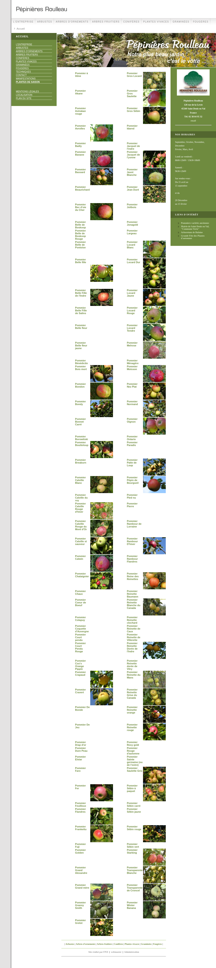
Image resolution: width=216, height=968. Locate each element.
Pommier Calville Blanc (80, 480)
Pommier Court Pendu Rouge (80, 647)
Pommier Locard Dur (133, 261)
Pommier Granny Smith (80, 905)
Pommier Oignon (132, 420)
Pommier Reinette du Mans (134, 675)
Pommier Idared (132, 127)
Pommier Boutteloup (81, 443)
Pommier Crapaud (80, 673)
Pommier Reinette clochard (132, 620)
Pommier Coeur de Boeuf (80, 602)
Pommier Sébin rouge (134, 828)
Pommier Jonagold (132, 223)
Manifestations (25, 78)
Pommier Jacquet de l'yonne (133, 155)
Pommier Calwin (80, 557)
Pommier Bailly (80, 144)
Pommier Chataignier (82, 575)
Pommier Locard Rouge (132, 310)
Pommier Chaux (80, 592)
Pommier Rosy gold (133, 743)
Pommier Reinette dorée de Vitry (132, 664)
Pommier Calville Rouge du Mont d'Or (81, 525)
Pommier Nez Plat (132, 385)
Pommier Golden (80, 851)
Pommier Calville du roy (81, 498)
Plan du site (23, 98)
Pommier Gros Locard (134, 74)
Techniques (23, 72)
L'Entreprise (23, 21)
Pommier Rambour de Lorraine (134, 524)
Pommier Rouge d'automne (133, 751)
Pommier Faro (80, 769)
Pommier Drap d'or (80, 743)
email (193, 120)
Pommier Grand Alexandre (81, 870)
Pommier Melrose (132, 344)
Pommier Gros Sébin (133, 109)
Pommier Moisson (132, 368)
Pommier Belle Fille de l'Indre (81, 293)
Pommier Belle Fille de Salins (81, 310)
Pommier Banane (80, 153)
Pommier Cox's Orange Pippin (80, 664)
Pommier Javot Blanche (132, 172)
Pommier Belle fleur (81, 326)
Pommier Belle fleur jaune (81, 345)
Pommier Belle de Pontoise (80, 245)
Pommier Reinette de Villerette (133, 637)
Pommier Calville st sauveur (81, 541)
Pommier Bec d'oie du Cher (80, 207)
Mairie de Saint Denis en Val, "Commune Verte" (195, 227)
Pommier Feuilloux (80, 804)
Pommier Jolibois (132, 206)
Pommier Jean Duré (133, 188)
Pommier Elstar (80, 758)
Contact (21, 75)
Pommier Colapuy (80, 618)
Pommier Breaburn (80, 461)
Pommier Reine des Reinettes (133, 576)
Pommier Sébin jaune (134, 810)
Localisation (24, 95)
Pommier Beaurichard (82, 188)
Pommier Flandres (80, 810)
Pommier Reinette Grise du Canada (132, 693)
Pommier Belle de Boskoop (80, 225)
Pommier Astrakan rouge (80, 111)
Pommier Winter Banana (132, 905)
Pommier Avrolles (80, 127)
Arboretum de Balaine (192, 232)
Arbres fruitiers (106, 21)
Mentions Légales (27, 91)
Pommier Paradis (132, 443)
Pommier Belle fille (80, 261)
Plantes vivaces (156, 21)
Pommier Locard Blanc (132, 245)
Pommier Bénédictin (81, 362)
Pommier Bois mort (81, 368)
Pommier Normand (132, 403)
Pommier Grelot (80, 921)
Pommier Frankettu (80, 828)
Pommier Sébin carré (134, 804)
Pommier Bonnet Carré (80, 422)
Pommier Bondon (80, 385)
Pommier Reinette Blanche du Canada (133, 603)
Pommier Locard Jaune (132, 293)
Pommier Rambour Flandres (132, 559)
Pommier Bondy (80, 403)
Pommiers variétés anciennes (195, 223)
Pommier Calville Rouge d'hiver (80, 507)
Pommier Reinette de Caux (133, 629)
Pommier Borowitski (81, 438)
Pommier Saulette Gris (134, 769)
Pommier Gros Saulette (132, 93)
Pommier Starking (132, 851)
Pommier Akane (80, 92)
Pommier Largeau (132, 232)
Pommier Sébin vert (133, 845)
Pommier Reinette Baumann (132, 594)
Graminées (181, 21)
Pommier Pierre (132, 505)
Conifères (131, 21)
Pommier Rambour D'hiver (132, 541)
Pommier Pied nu (132, 496)
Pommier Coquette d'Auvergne (82, 629)
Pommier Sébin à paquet (132, 788)
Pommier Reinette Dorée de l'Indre (132, 647)
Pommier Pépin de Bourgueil (132, 480)
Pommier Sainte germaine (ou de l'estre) (135, 760)
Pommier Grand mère (82, 886)
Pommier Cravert (80, 691)
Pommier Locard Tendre (132, 328)
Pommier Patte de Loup (132, 463)
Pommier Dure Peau (81, 749)
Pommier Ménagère (132, 362)
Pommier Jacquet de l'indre (133, 146)
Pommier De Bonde (82, 708)
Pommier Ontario (132, 438)
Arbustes (44, 21)
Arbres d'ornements (72, 21)
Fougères (200, 21)
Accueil (21, 28)
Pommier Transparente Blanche (135, 870)
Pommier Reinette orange (132, 710)
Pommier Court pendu (80, 637)
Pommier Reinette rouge (132, 727)
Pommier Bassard (80, 171)
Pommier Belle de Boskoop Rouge (80, 234)
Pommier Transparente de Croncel (135, 888)
